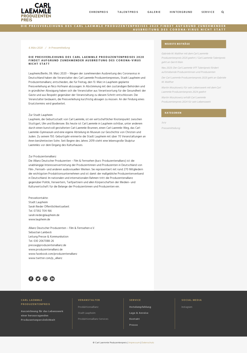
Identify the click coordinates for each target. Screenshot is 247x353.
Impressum (134, 343)
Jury (163, 123)
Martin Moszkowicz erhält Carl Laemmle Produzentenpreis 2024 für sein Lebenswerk (186, 99)
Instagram (187, 307)
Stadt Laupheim (87, 313)
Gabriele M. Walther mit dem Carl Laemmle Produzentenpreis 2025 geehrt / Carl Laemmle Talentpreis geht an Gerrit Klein (193, 58)
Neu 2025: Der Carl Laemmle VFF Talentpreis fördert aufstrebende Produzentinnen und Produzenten (189, 70)
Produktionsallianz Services (93, 319)
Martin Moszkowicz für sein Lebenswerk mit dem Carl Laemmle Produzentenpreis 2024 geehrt (191, 90)
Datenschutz (148, 343)
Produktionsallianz (88, 307)
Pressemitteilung (60, 48)
